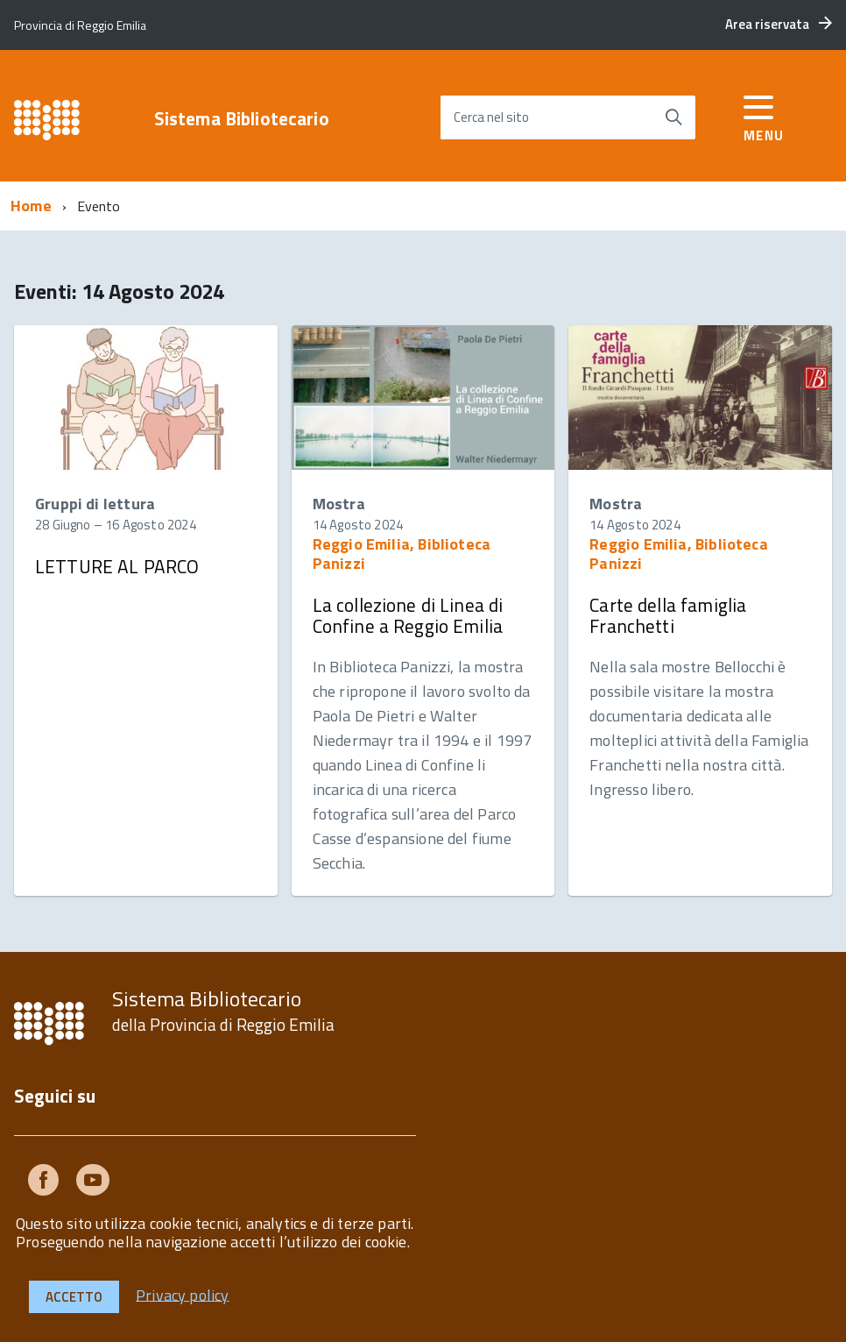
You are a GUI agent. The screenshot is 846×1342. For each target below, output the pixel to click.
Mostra (339, 503)
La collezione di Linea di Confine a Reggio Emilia (408, 615)
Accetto (74, 1297)
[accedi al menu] (764, 114)
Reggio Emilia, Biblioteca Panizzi (402, 553)
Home (31, 205)
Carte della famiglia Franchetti (667, 615)
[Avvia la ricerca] (673, 117)
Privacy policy (182, 1294)
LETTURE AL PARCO (117, 566)
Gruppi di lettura (95, 503)
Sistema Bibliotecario (241, 119)
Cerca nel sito (491, 117)
